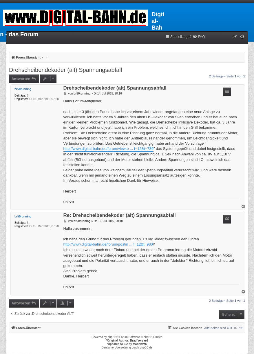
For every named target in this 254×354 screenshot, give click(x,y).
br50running (22, 89)
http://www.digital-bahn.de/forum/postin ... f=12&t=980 (108, 244)
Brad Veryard (139, 340)
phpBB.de (146, 347)
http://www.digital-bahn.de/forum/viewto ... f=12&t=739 (108, 148)
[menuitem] (199, 37)
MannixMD (140, 344)
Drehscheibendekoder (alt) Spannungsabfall (65, 70)
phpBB (112, 337)
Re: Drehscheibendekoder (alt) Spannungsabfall (119, 215)
